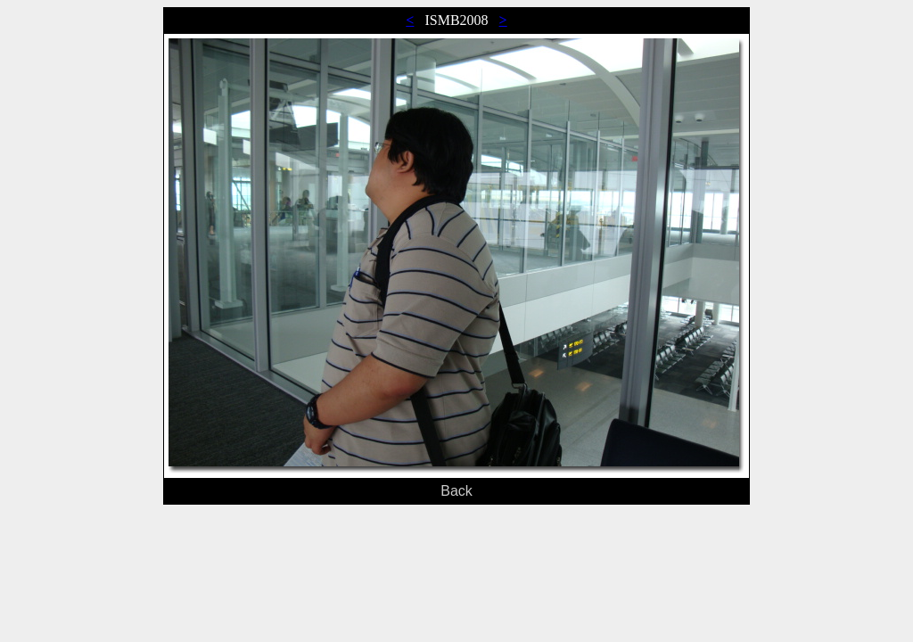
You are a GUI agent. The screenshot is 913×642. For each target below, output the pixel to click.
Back (456, 490)
